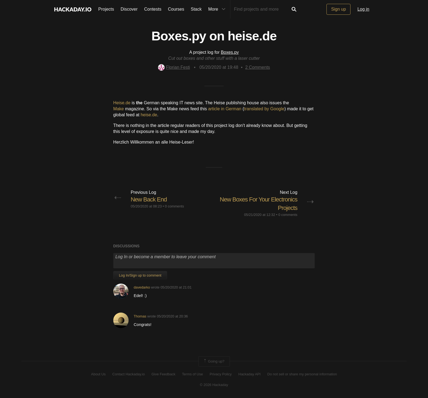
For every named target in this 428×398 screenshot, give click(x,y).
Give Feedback (163, 374)
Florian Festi (174, 67)
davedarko (142, 287)
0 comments (174, 206)
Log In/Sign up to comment (140, 275)
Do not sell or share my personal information (302, 374)
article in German (224, 108)
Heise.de (121, 102)
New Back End (149, 199)
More (218, 9)
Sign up (338, 9)
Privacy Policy (221, 374)
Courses (176, 9)
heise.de (149, 114)
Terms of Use (192, 374)
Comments (257, 67)
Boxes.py (230, 52)
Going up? (214, 361)
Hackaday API (249, 374)
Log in (363, 9)
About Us (98, 374)
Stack (196, 9)
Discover (129, 9)
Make (118, 108)
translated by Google (264, 108)
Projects (106, 9)
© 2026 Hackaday (214, 385)
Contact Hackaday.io (128, 374)
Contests (152, 9)
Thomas (140, 316)
